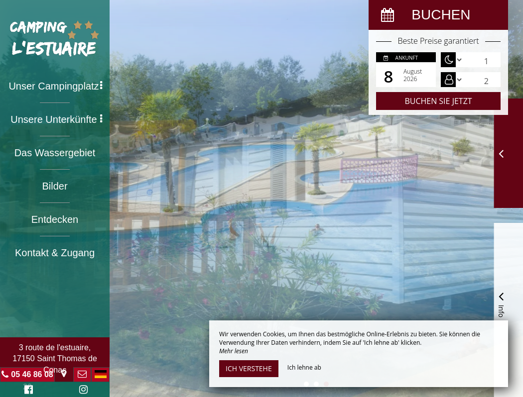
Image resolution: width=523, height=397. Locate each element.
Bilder (54, 186)
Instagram (82, 391)
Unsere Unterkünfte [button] (56, 119)
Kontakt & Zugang (55, 252)
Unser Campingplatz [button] (55, 86)
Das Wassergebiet (55, 152)
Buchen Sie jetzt (438, 101)
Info (501, 303)
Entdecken (55, 219)
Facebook (27, 391)
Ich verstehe (249, 368)
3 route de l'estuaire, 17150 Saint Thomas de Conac (54, 358)
